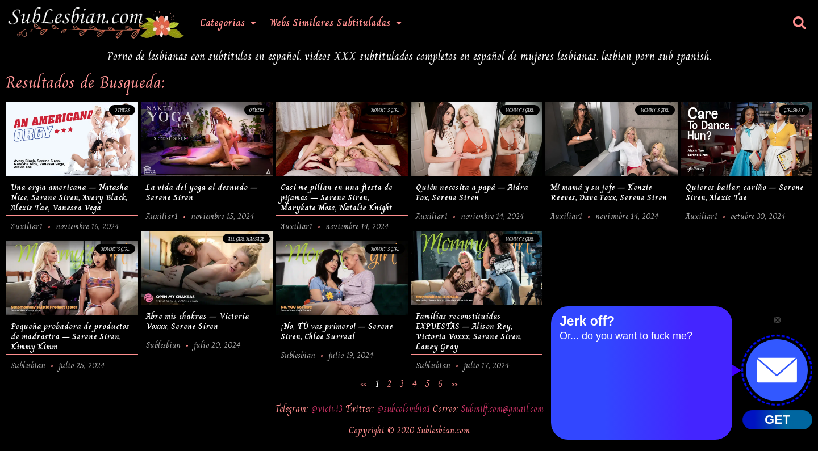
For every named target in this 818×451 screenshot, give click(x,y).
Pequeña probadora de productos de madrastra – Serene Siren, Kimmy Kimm (70, 336)
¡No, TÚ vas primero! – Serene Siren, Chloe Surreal (337, 331)
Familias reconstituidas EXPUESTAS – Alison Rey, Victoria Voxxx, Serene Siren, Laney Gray (469, 331)
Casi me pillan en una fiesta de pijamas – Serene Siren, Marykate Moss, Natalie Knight (337, 197)
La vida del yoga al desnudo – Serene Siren (202, 192)
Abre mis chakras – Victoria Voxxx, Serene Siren (197, 321)
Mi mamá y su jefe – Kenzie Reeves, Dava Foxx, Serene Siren (608, 192)
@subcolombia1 (405, 409)
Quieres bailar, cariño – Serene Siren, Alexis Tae (745, 192)
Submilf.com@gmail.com (502, 409)
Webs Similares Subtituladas (336, 22)
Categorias (228, 22)
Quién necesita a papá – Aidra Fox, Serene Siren (472, 192)
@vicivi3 (328, 409)
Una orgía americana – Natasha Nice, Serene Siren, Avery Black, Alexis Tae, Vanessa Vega (69, 197)
